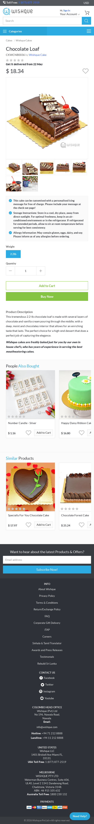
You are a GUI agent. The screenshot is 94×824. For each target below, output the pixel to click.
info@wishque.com (47, 727)
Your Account (70, 14)
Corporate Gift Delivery (47, 622)
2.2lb (13, 254)
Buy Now (47, 296)
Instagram (49, 691)
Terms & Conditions (47, 602)
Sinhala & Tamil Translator (47, 643)
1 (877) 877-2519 (28, 2)
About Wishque (47, 589)
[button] (86, 21)
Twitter (49, 684)
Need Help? (80, 816)
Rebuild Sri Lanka (47, 663)
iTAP (47, 629)
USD (86, 3)
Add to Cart (47, 286)
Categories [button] (12, 31)
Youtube (49, 698)
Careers (47, 636)
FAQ (47, 616)
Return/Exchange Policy (47, 609)
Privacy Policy (47, 595)
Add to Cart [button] (44, 432)
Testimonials (47, 656)
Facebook (49, 678)
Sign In (66, 10)
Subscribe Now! (47, 569)
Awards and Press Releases (47, 650)
